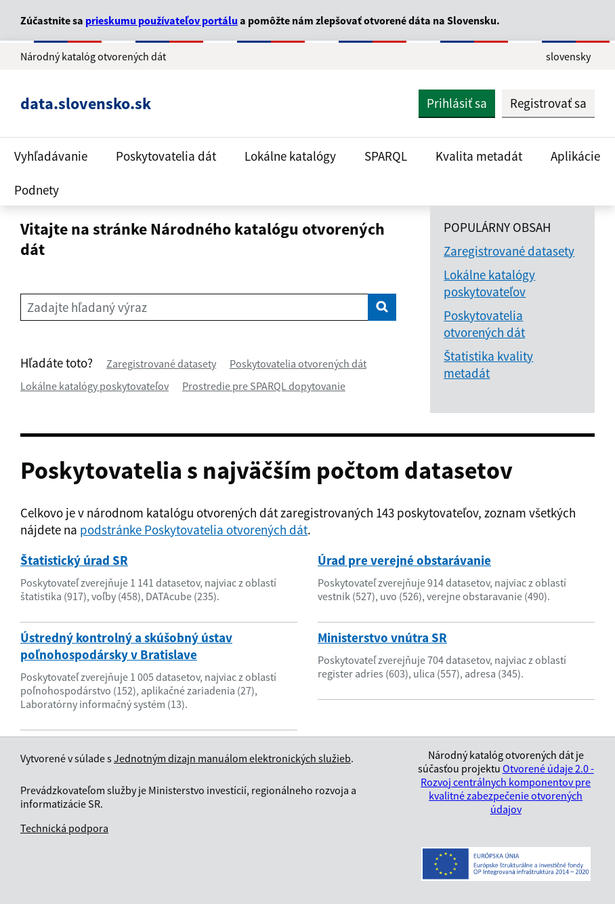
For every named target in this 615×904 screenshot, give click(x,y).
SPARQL (385, 156)
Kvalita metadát (479, 156)
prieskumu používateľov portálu (161, 20)
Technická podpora (64, 828)
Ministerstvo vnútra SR (382, 637)
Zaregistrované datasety (161, 363)
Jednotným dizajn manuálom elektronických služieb (232, 758)
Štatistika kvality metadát (488, 364)
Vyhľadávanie (50, 156)
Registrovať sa (548, 103)
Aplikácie (575, 156)
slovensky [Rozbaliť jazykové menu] (568, 56)
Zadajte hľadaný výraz (87, 307)
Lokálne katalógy (290, 156)
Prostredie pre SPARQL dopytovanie (263, 386)
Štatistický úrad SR (74, 560)
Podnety (36, 190)
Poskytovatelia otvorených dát (298, 363)
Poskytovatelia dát (166, 156)
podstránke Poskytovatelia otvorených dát (194, 530)
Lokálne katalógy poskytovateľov (94, 386)
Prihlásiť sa (457, 103)
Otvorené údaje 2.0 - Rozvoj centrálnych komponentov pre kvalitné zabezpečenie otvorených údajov (507, 789)
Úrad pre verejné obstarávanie (404, 560)
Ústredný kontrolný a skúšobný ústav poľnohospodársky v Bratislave (126, 646)
